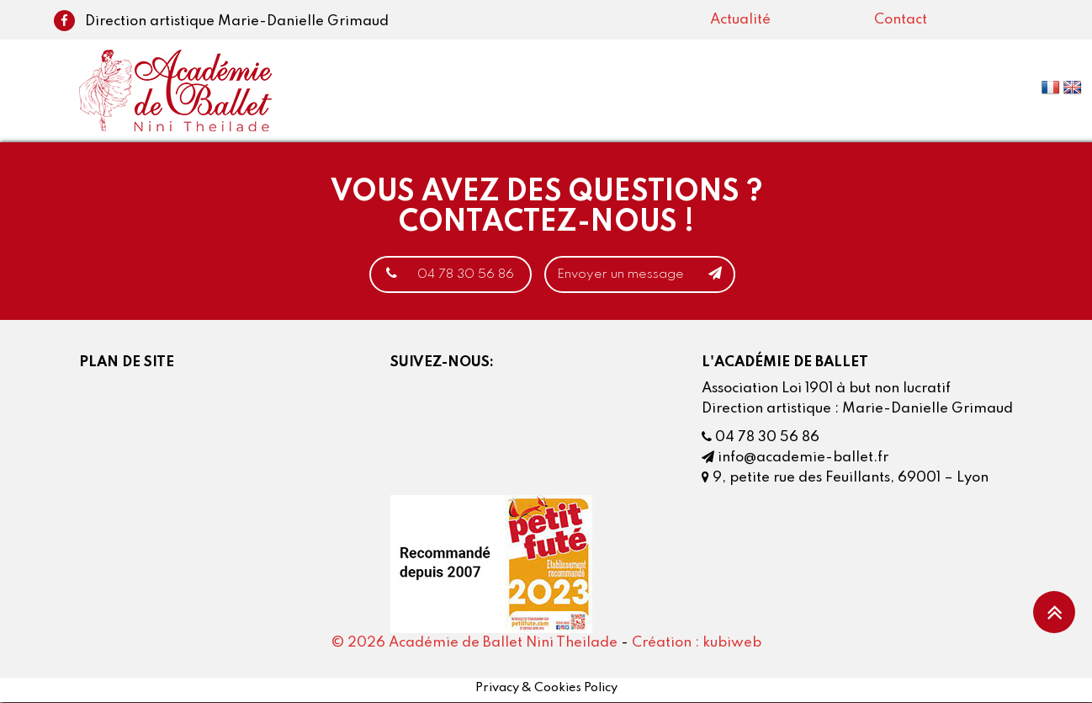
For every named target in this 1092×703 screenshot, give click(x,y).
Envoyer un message (651, 274)
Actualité (740, 20)
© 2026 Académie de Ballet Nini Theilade (474, 643)
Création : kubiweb (696, 643)
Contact (900, 20)
